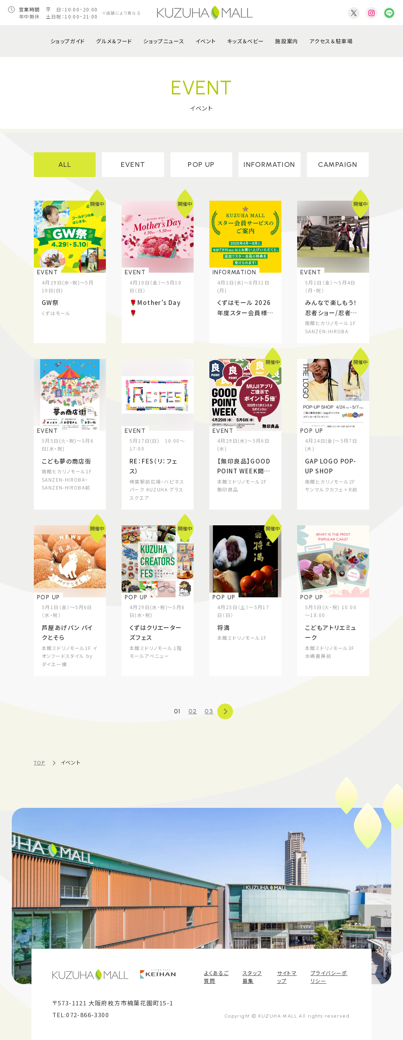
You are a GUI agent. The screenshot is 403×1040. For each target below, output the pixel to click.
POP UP (201, 164)
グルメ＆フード (114, 41)
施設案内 (286, 41)
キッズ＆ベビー (245, 41)
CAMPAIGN (338, 164)
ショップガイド (67, 41)
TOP (39, 762)
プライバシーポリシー (329, 977)
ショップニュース (163, 41)
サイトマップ (287, 977)
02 (193, 711)
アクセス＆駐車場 (331, 41)
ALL (65, 164)
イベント (206, 41)
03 (209, 711)
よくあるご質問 (216, 977)
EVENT (133, 164)
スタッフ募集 (252, 977)
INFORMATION (269, 164)
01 (177, 711)
